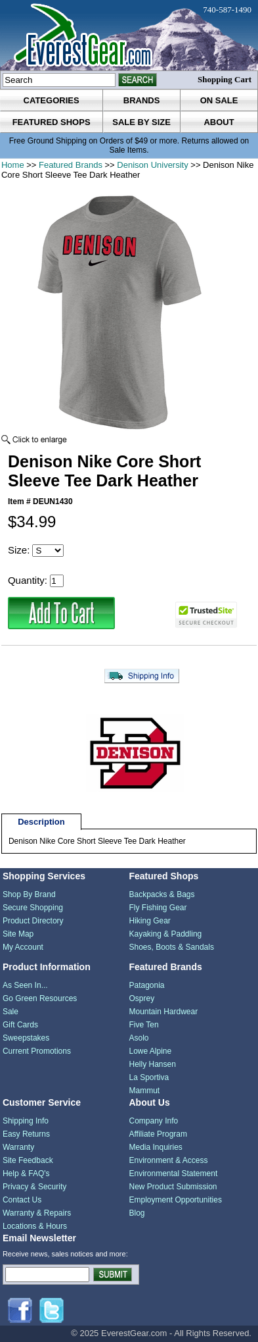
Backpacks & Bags (161, 894)
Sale (10, 1011)
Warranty (18, 1147)
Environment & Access (168, 1160)
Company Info (153, 1120)
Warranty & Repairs (37, 1213)
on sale (219, 100)
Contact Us (22, 1199)
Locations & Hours (35, 1226)
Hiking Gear (149, 920)
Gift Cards (20, 1024)
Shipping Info (26, 1120)
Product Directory (33, 920)
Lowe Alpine (150, 1051)
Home (12, 165)
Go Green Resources (40, 998)
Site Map (18, 934)
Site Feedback (28, 1160)
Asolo (138, 1038)
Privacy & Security (34, 1186)
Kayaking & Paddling (165, 934)
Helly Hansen (152, 1064)
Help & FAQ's (26, 1173)
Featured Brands (70, 165)
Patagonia (146, 985)
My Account (23, 947)
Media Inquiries (155, 1147)
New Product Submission (173, 1186)
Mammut (144, 1090)
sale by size (141, 122)
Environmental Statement (173, 1173)
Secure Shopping (33, 907)
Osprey (141, 998)
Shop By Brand (29, 894)
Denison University (152, 165)
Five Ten (143, 1024)
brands (141, 100)
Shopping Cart (224, 79)
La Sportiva (149, 1077)
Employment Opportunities (175, 1199)
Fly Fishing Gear (157, 907)
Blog (136, 1213)
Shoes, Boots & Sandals (171, 947)
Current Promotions (37, 1051)
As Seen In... (25, 985)
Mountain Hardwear (163, 1011)
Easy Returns (26, 1134)
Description (41, 822)
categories (51, 100)
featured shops (51, 122)
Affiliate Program (157, 1134)
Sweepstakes (26, 1038)
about (219, 122)
